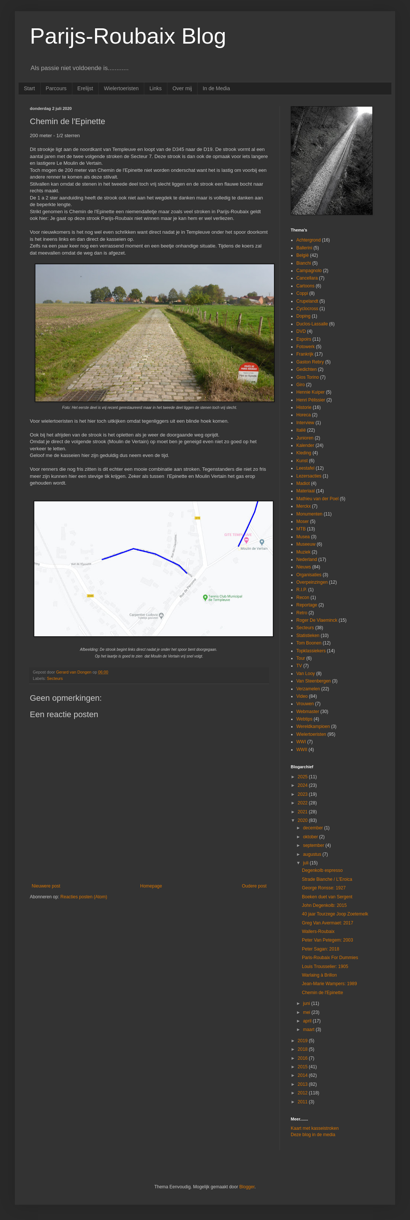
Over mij (182, 88)
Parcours (56, 88)
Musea (303, 536)
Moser (302, 521)
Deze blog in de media (313, 1134)
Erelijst (85, 88)
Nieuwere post (46, 886)
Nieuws (303, 567)
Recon (302, 597)
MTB (301, 529)
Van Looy (305, 673)
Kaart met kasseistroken (315, 1128)
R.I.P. (301, 589)
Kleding (303, 452)
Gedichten (306, 369)
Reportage (306, 605)
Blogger (247, 1186)
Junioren (304, 438)
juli (306, 863)
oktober (311, 836)
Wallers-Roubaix (318, 931)
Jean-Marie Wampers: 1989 (329, 983)
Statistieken (307, 635)
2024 (303, 785)
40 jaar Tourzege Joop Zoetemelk (335, 914)
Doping (303, 316)
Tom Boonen (308, 643)
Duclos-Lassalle (312, 324)
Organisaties (308, 574)
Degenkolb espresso (322, 870)
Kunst (302, 460)
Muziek (303, 552)
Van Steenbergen (313, 681)
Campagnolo (309, 270)
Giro (300, 384)
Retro (301, 612)
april (308, 1021)
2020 (303, 820)
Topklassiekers (311, 650)
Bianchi (303, 263)
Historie (304, 407)
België (302, 255)
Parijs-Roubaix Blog (128, 35)
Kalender (305, 445)
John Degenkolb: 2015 (324, 905)
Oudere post (254, 886)
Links (155, 88)
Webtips (304, 719)
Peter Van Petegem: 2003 (327, 940)
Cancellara (307, 278)
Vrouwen (305, 703)
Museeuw (305, 544)
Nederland (306, 559)
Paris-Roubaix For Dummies (330, 957)
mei (307, 1012)
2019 (303, 1040)
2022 (303, 803)
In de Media (216, 88)
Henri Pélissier (310, 400)
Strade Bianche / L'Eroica (327, 879)
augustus (312, 854)
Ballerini (304, 247)
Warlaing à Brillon (319, 975)
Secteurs (55, 678)
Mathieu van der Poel (317, 498)
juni (307, 1003)
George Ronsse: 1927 (324, 887)
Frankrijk (304, 354)
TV (299, 665)
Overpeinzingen (312, 582)
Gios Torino (307, 377)
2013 (303, 1084)
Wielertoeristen (121, 88)
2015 (303, 1066)
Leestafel (305, 468)
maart (309, 1029)
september (314, 845)
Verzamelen (308, 688)
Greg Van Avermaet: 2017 (327, 923)
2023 (303, 794)
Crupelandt (307, 301)
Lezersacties (308, 476)
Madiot (303, 483)
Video (302, 696)
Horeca (303, 414)
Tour (300, 658)
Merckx (303, 506)
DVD (301, 331)
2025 (303, 776)
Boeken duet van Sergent (327, 896)
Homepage (151, 886)
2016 (303, 1058)
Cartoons (305, 286)
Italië (301, 430)
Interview (305, 422)
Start (29, 88)
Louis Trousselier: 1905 (325, 966)
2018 (303, 1049)
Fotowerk (305, 346)
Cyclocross (307, 308)
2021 (303, 811)
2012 (303, 1093)
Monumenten (309, 514)
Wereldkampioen (313, 726)
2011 (303, 1101)
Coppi (302, 293)
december (313, 827)
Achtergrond (308, 240)
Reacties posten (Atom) (83, 896)
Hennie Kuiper (310, 392)
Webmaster (307, 711)
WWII (301, 749)
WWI (301, 741)
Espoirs (303, 339)
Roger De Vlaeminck (316, 620)
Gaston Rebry (310, 362)
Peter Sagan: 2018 (320, 949)
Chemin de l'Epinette (322, 992)
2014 (303, 1075)
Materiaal (305, 491)
